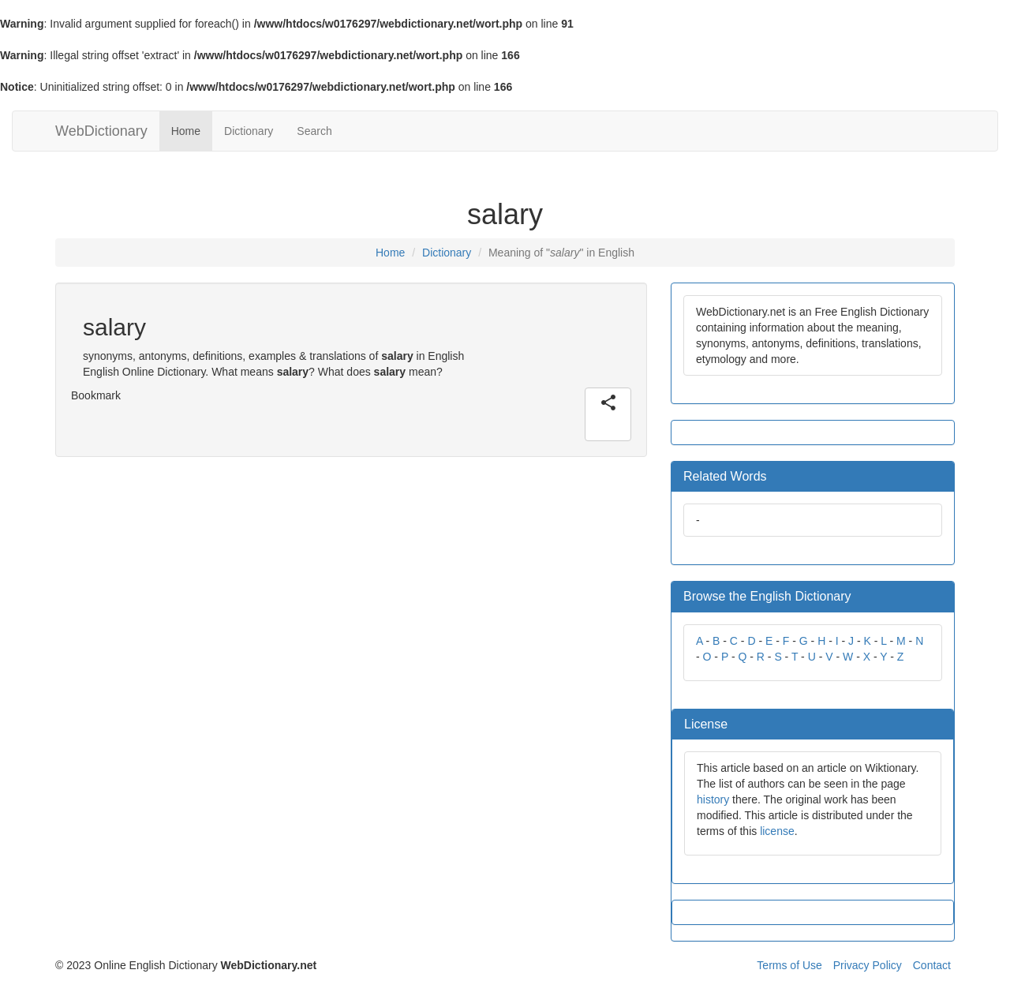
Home (185, 131)
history (713, 799)
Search (314, 131)
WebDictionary (101, 131)
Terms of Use (789, 965)
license (777, 831)
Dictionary (248, 131)
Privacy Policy (867, 965)
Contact (932, 965)
